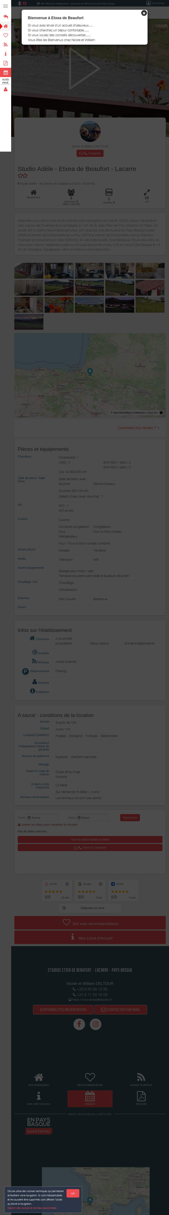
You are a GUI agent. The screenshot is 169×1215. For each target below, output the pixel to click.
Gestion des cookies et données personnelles (32, 1208)
